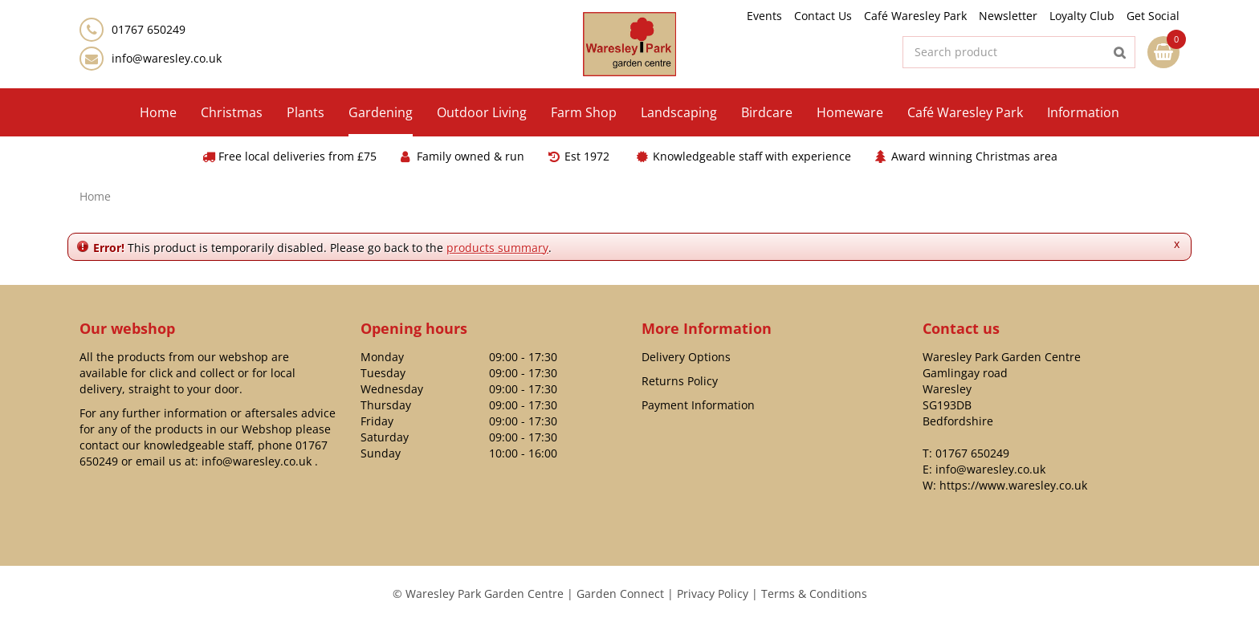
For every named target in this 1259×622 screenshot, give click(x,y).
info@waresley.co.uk (167, 58)
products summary (497, 247)
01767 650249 (972, 453)
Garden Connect (620, 593)
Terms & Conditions (814, 593)
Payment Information (698, 405)
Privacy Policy (712, 593)
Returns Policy (680, 380)
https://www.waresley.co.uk (1013, 485)
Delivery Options (686, 356)
